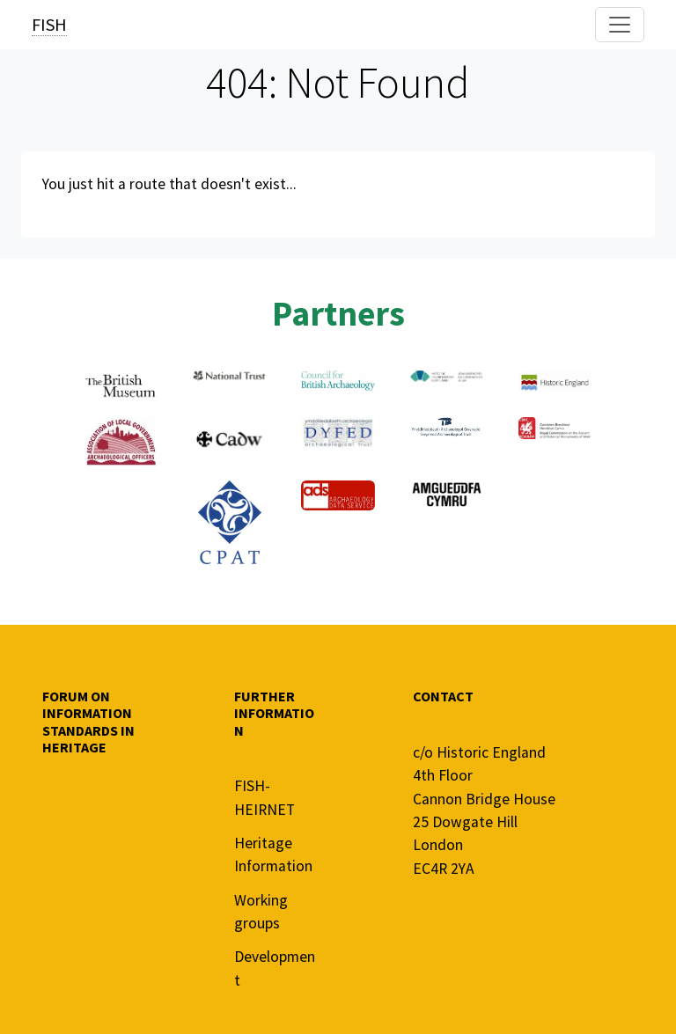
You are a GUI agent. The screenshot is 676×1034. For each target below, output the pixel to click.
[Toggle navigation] (619, 24)
